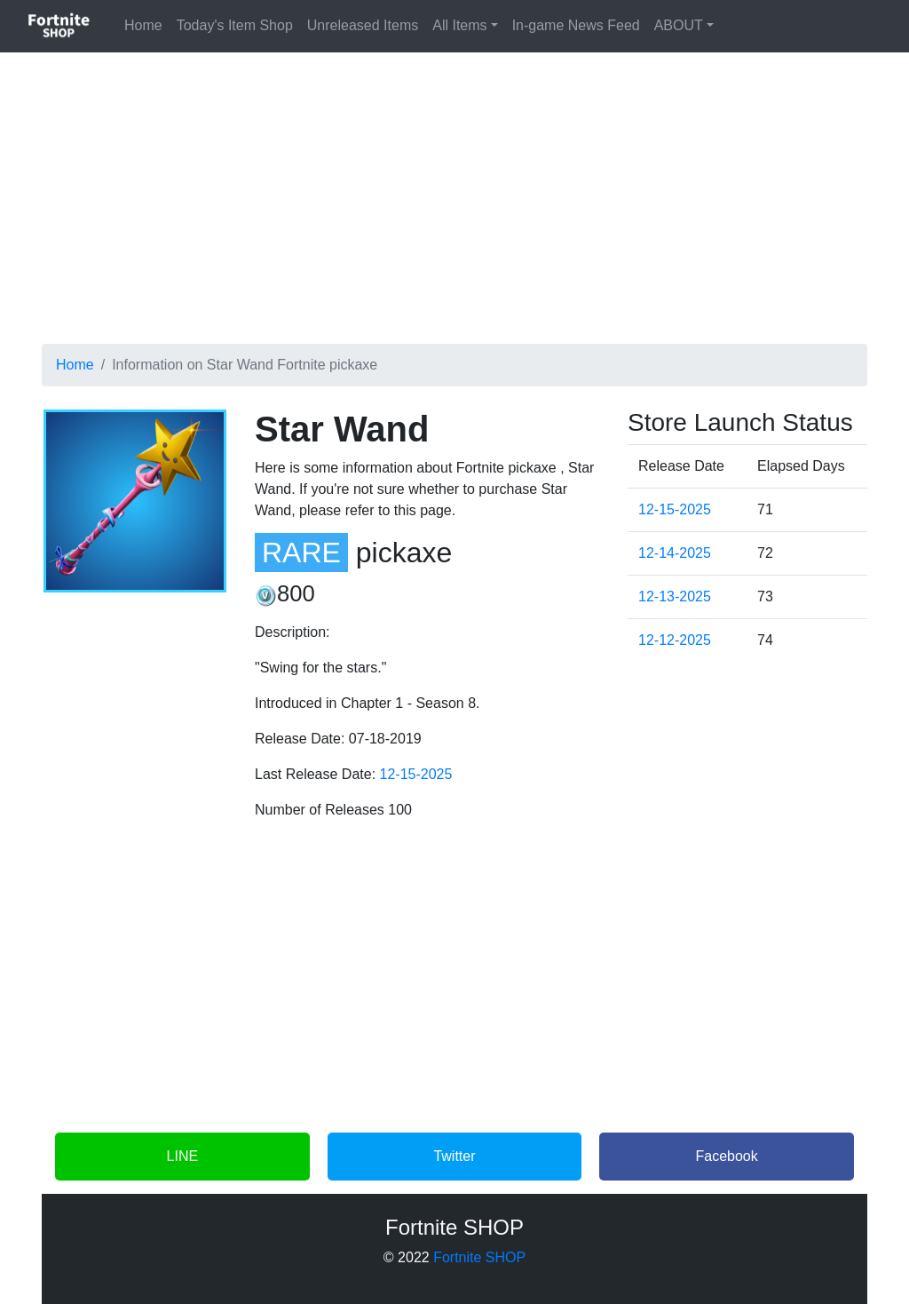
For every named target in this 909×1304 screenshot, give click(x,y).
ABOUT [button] (678, 25)
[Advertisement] (454, 191)
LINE (183, 1156)
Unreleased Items (362, 25)
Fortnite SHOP (479, 1257)
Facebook (727, 1156)
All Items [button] (459, 25)
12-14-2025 (674, 553)
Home (147, 23)
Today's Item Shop (235, 25)
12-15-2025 (416, 774)
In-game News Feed (576, 25)
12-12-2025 (674, 640)
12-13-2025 (674, 596)
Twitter (454, 1156)
